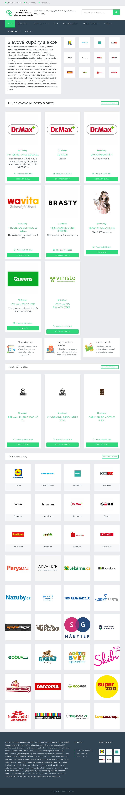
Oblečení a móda (91, 24)
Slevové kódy (30, 3)
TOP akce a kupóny (13, 3)
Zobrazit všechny (109, 103)
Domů (10, 24)
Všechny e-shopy (110, 457)
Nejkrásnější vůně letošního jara (62, 235)
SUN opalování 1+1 (102, 154)
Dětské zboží (14, 31)
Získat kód (102, 252)
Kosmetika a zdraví (70, 24)
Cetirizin (62, 154)
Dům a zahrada (41, 24)
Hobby (108, 24)
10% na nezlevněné (23, 304)
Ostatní (29, 31)
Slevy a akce (44, 3)
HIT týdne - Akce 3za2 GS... (23, 154)
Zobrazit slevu (23, 179)
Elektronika (23, 24)
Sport (56, 24)
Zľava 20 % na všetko (102, 228)
